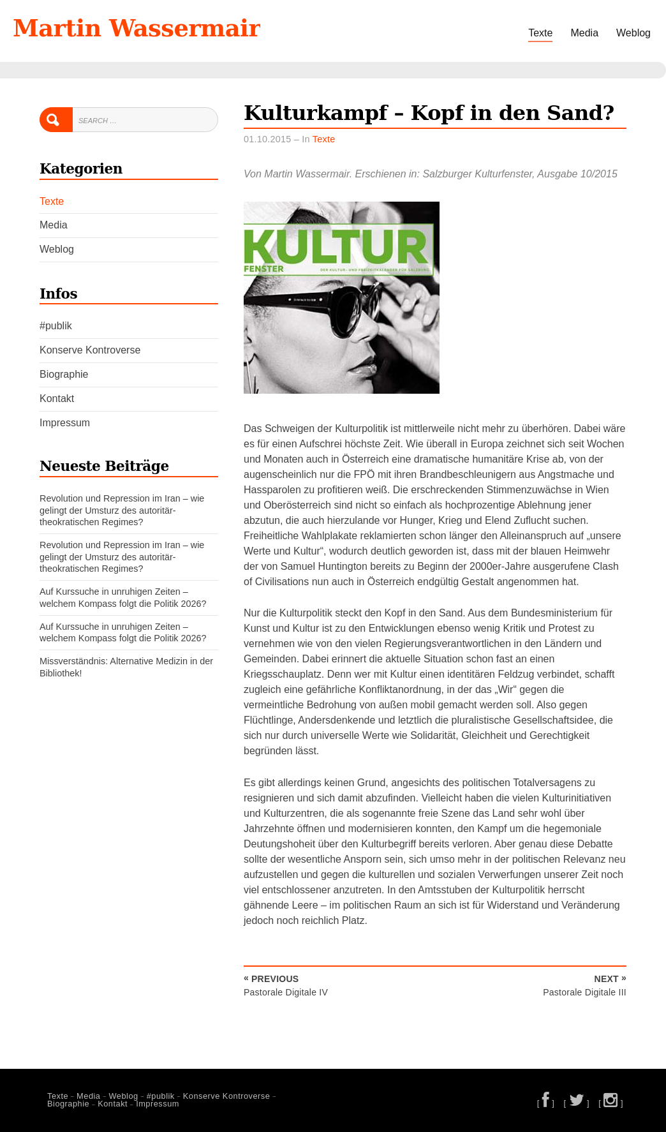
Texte (540, 32)
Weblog (633, 32)
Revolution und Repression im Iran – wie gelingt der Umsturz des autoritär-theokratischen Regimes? (122, 510)
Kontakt (57, 398)
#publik (56, 325)
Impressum (65, 422)
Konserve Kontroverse (90, 350)
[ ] (546, 1103)
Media (584, 32)
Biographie (64, 374)
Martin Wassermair (136, 28)
